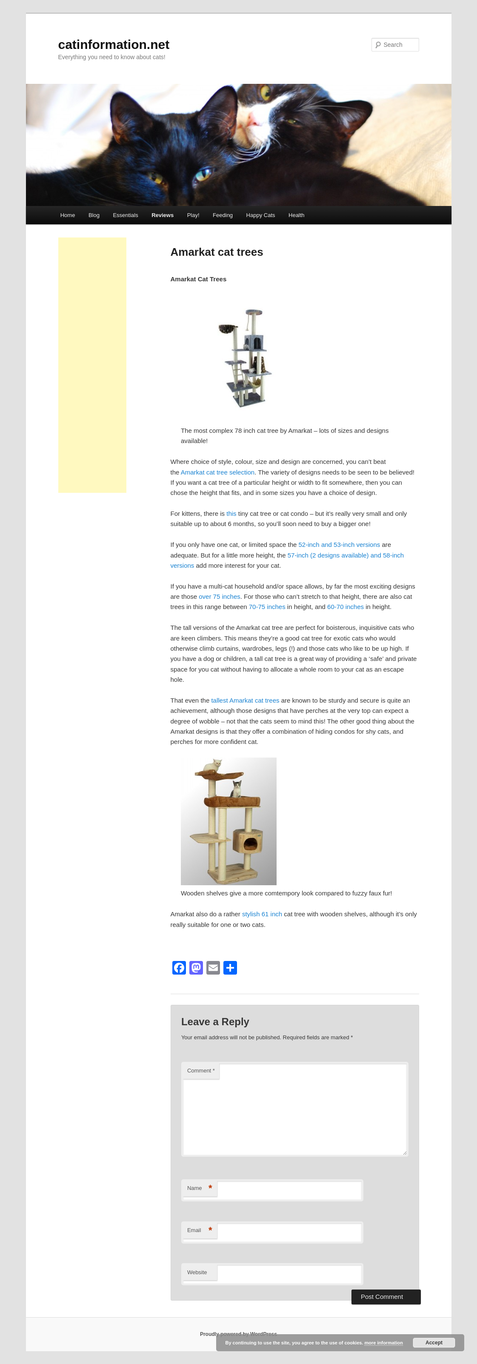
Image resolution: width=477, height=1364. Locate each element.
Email (199, 1230)
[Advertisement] (92, 365)
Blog (94, 215)
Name (199, 1188)
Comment (201, 1070)
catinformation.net (114, 44)
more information (383, 1342)
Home (67, 215)
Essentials (125, 215)
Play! (193, 215)
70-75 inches (267, 606)
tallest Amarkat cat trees (245, 700)
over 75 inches (219, 596)
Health (296, 215)
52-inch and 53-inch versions (339, 544)
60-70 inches (345, 606)
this (231, 513)
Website (197, 1272)
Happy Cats (260, 215)
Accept (434, 1343)
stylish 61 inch (263, 914)
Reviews (162, 215)
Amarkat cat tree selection (217, 472)
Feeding (223, 215)
